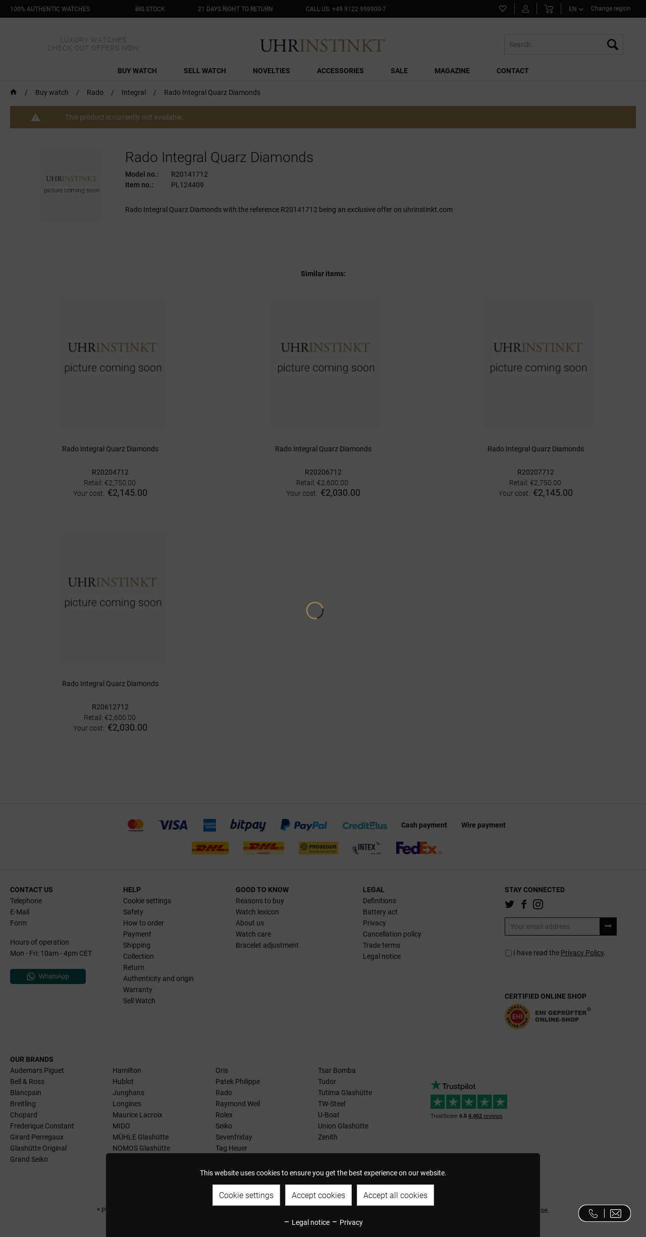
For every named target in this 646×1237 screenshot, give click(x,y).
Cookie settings (246, 1195)
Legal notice (306, 1222)
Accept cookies (318, 1195)
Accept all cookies (395, 1195)
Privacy (347, 1222)
